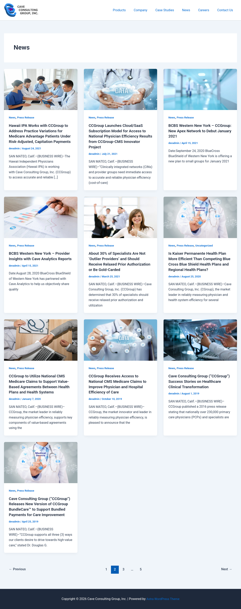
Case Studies (170, 10)
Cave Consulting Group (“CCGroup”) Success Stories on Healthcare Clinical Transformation (199, 379)
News (190, 10)
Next (226, 571)
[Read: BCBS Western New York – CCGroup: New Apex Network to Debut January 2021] (200, 89)
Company (148, 10)
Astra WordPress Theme (163, 599)
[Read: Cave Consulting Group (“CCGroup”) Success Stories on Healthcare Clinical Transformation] (200, 338)
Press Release (26, 117)
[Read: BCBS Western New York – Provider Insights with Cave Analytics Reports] (40, 216)
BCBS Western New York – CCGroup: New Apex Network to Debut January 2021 (196, 130)
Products (128, 10)
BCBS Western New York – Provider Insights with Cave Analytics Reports (33, 257)
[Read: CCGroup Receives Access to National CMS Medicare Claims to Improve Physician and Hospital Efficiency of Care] (120, 338)
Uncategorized (205, 244)
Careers (206, 10)
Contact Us (226, 10)
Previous (18, 571)
